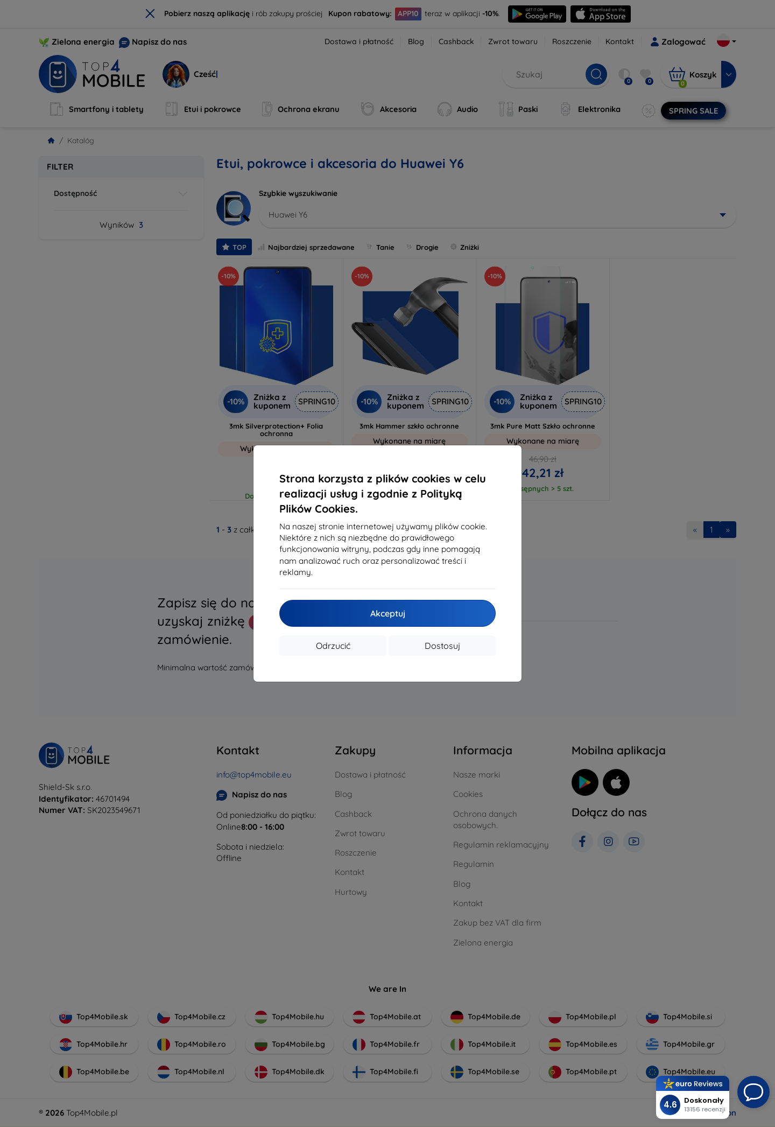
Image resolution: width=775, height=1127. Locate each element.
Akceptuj (387, 613)
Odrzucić (333, 645)
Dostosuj (442, 645)
